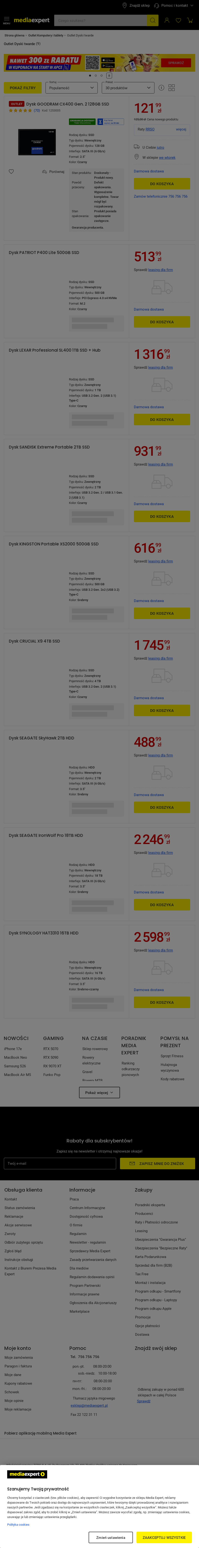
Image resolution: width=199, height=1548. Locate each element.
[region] (99, 1506)
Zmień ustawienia (110, 1537)
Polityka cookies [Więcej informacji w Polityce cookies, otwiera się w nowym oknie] (18, 1524)
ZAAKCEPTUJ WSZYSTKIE (164, 1537)
